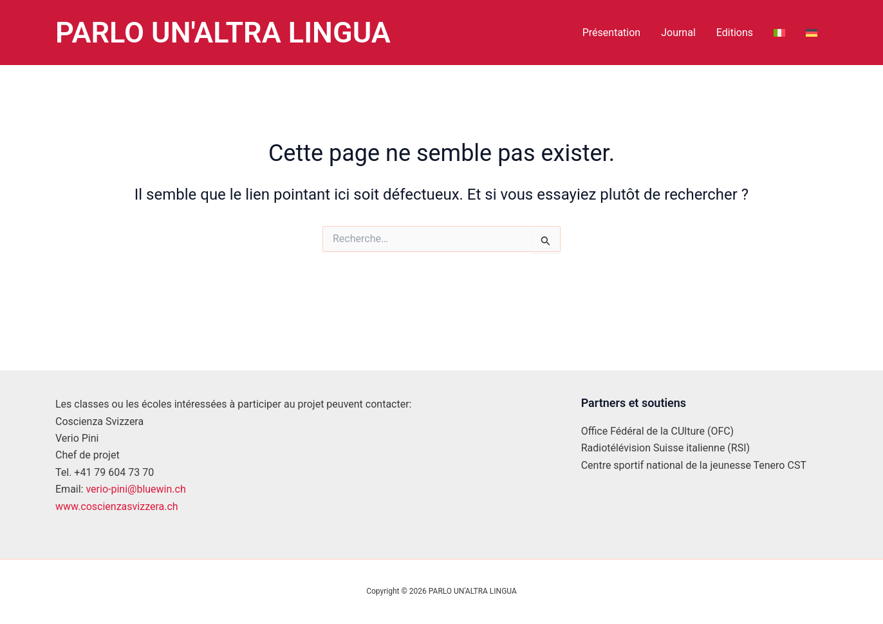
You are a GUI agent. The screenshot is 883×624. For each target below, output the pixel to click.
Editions (734, 32)
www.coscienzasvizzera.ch (116, 506)
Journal (678, 32)
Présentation (611, 32)
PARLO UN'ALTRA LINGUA (223, 32)
